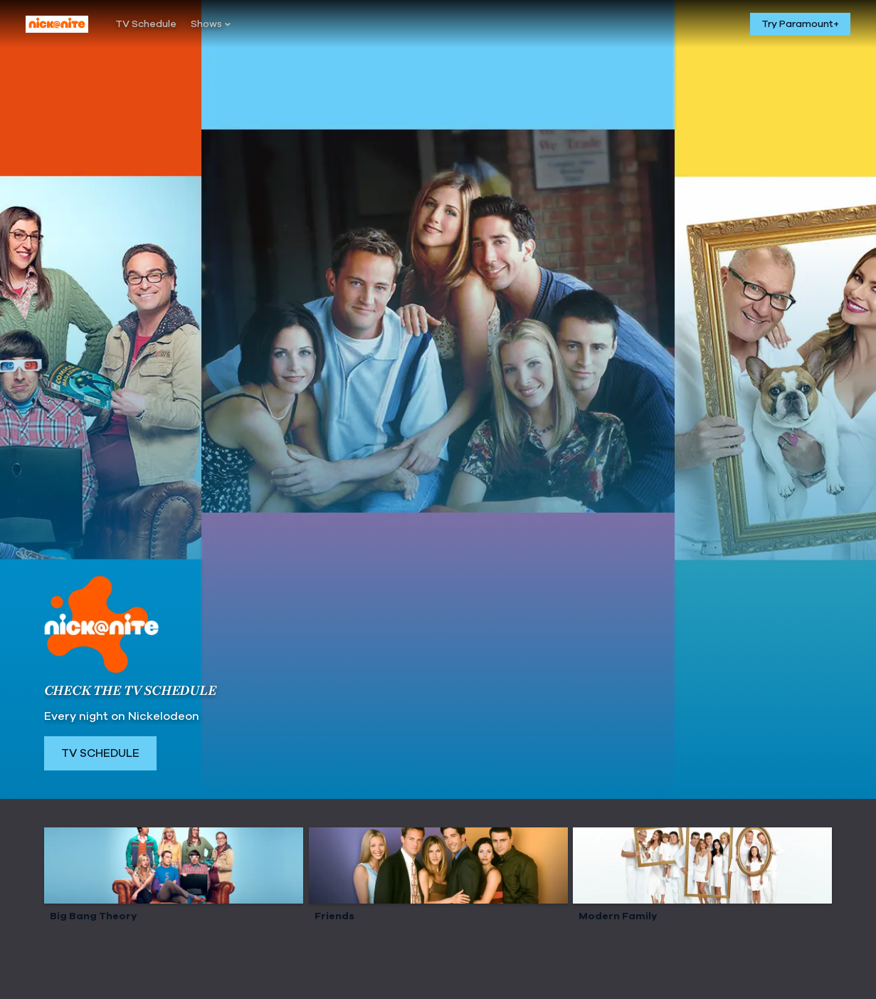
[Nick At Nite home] (57, 24)
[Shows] (211, 24)
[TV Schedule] (146, 24)
